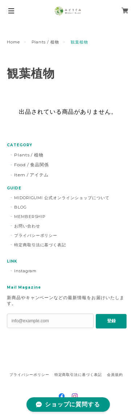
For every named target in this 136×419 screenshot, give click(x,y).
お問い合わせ (27, 226)
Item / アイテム (31, 174)
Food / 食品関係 (31, 164)
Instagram (25, 270)
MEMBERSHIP (30, 216)
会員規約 (115, 375)
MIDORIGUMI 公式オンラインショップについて (62, 197)
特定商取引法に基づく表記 (40, 244)
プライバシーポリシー (36, 235)
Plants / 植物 (45, 42)
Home (13, 42)
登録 (111, 320)
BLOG (20, 207)
